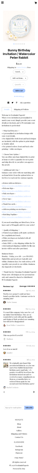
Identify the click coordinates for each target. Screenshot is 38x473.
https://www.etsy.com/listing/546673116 (16, 186)
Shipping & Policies (21, 109)
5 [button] (22, 43)
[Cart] (36, 3)
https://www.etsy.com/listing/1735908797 (16, 217)
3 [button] (18, 43)
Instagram (19, 450)
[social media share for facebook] (9, 103)
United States (21, 67)
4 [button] (20, 43)
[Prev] (4, 392)
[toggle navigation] (2, 3)
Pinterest (19, 453)
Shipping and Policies (19, 434)
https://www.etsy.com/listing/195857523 (16, 191)
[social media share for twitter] (13, 103)
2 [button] (16, 43)
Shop (19, 424)
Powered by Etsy (19, 469)
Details (6, 109)
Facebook (19, 446)
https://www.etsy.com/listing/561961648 (16, 212)
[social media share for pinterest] (17, 103)
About (19, 427)
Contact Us (19, 437)
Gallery (19, 430)
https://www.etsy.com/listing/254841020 (16, 206)
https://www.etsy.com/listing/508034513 (16, 201)
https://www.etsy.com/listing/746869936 (16, 196)
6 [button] (24, 43)
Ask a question (25, 103)
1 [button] (13, 43)
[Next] (34, 392)
